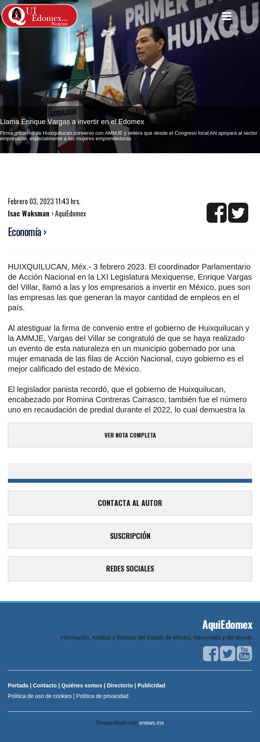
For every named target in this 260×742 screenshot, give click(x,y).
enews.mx (151, 723)
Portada (18, 685)
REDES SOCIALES (130, 568)
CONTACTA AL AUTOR (130, 503)
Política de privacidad (102, 696)
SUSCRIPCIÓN (130, 536)
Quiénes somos (81, 685)
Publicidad (151, 685)
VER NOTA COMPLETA (130, 435)
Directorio (120, 685)
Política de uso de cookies (40, 696)
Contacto (45, 685)
